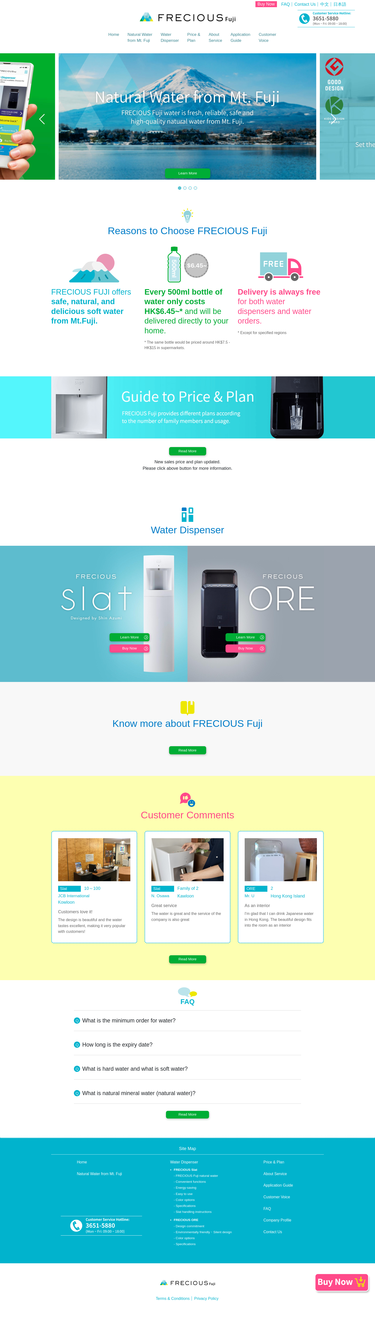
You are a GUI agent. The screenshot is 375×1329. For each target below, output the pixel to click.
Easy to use (184, 1209)
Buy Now (266, 4)
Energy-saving (186, 1203)
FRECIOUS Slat (185, 1185)
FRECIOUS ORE (186, 1235)
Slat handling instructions (194, 1227)
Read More (187, 452)
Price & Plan (274, 1177)
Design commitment (190, 1241)
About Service (275, 1189)
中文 (324, 4)
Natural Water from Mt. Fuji (99, 1189)
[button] (41, 119)
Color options (185, 1215)
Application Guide (278, 1201)
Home (110, 34)
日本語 (339, 4)
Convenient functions (191, 1197)
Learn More (189, 171)
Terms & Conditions (171, 1313)
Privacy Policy (208, 1313)
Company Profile (277, 1235)
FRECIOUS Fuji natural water (197, 1191)
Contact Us (305, 4)
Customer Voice (277, 1212)
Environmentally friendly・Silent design (204, 1247)
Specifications (186, 1221)
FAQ (285, 4)
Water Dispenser (184, 1177)
